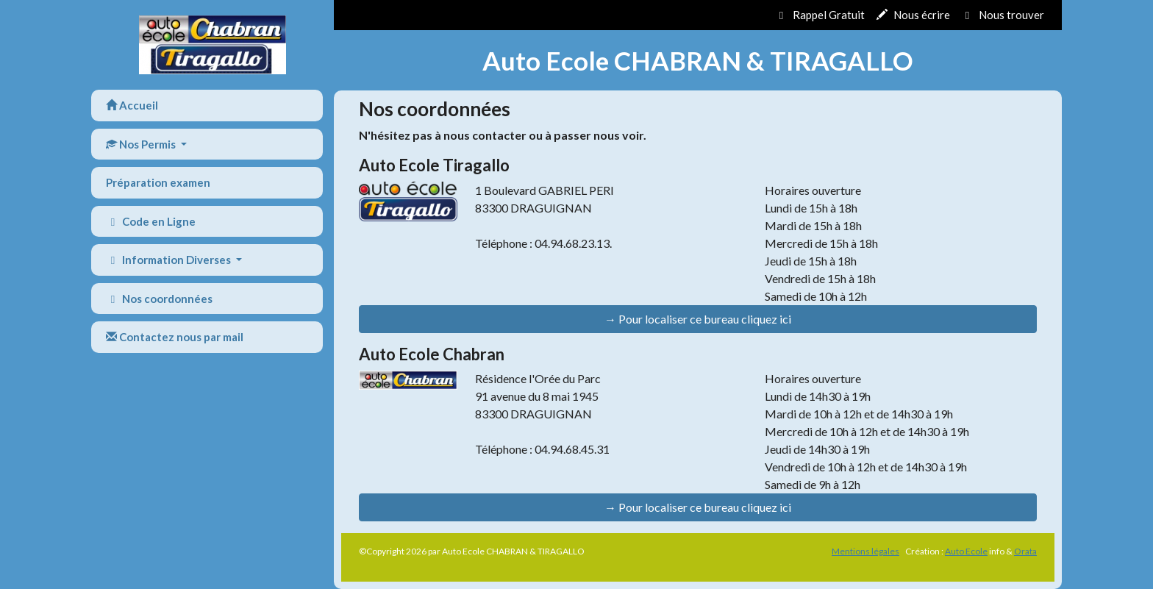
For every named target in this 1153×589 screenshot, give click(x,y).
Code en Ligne (151, 221)
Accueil (132, 105)
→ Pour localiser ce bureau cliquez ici (697, 319)
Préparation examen (158, 182)
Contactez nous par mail (174, 336)
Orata (1025, 551)
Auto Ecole (966, 551)
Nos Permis (142, 144)
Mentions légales (865, 551)
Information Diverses (169, 259)
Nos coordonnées (159, 298)
